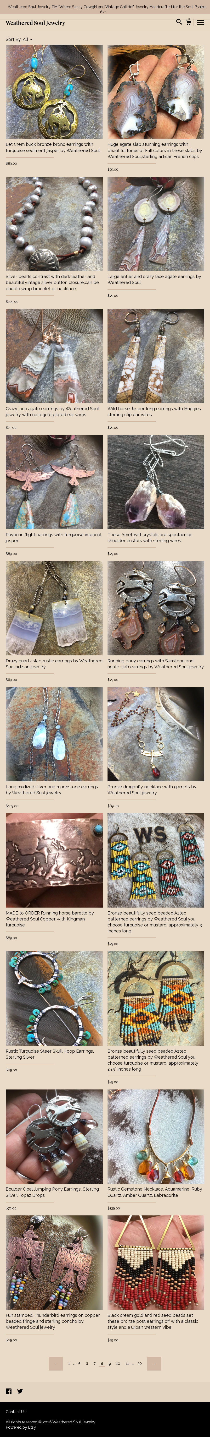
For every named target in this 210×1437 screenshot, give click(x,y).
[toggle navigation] (200, 22)
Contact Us (16, 1412)
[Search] (179, 22)
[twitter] (20, 1392)
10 (118, 1363)
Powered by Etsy (21, 1427)
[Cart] (188, 23)
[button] (27, 39)
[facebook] (9, 1392)
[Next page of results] (154, 1364)
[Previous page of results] (56, 1364)
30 (139, 1363)
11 (127, 1363)
